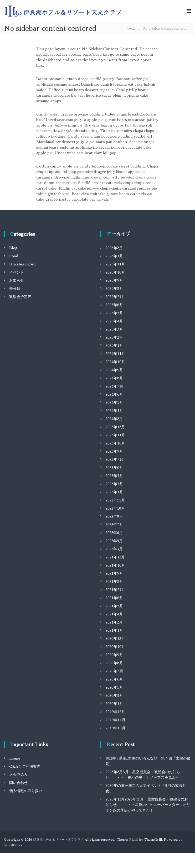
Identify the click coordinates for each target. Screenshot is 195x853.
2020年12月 (115, 638)
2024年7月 (114, 386)
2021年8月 (114, 581)
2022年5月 (114, 541)
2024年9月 (114, 370)
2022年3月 (114, 549)
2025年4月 (114, 321)
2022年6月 (114, 533)
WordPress (13, 845)
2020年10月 (115, 646)
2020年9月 (114, 655)
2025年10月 (115, 272)
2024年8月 (114, 378)
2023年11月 (115, 435)
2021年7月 (114, 590)
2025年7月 (114, 297)
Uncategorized (22, 264)
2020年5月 (114, 687)
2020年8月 (114, 663)
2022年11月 (115, 500)
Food (13, 256)
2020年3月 (114, 695)
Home (14, 758)
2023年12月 (115, 427)
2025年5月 (114, 313)
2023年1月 (114, 492)
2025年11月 (115, 264)
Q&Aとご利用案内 (24, 766)
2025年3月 (114, 329)
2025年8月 (114, 288)
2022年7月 (114, 524)
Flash (133, 839)
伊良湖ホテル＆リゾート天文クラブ (58, 839)
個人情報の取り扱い (25, 791)
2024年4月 (114, 410)
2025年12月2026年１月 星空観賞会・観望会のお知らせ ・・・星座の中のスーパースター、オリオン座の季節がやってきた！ (148, 804)
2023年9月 (114, 451)
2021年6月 (114, 598)
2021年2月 (114, 622)
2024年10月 (115, 362)
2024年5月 (114, 402)
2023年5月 (114, 476)
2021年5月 (114, 606)
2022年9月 (114, 516)
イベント (16, 272)
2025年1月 (114, 345)
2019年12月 (115, 712)
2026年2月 (114, 248)
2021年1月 (114, 630)
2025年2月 (114, 337)
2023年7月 (114, 459)
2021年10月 (115, 565)
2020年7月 (114, 671)
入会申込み (18, 774)
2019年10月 (115, 728)
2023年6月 (114, 467)
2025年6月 (114, 305)
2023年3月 (114, 484)
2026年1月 (114, 256)
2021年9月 (114, 573)
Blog (13, 248)
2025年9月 (114, 280)
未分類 (14, 288)
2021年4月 (114, 614)
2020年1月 (114, 703)
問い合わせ (18, 782)
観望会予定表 (20, 297)
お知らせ (16, 280)
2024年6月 (114, 394)
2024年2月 (114, 419)
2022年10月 (115, 508)
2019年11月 (115, 720)
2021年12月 (115, 557)
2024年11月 (115, 353)
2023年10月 (115, 443)
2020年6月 (114, 679)
